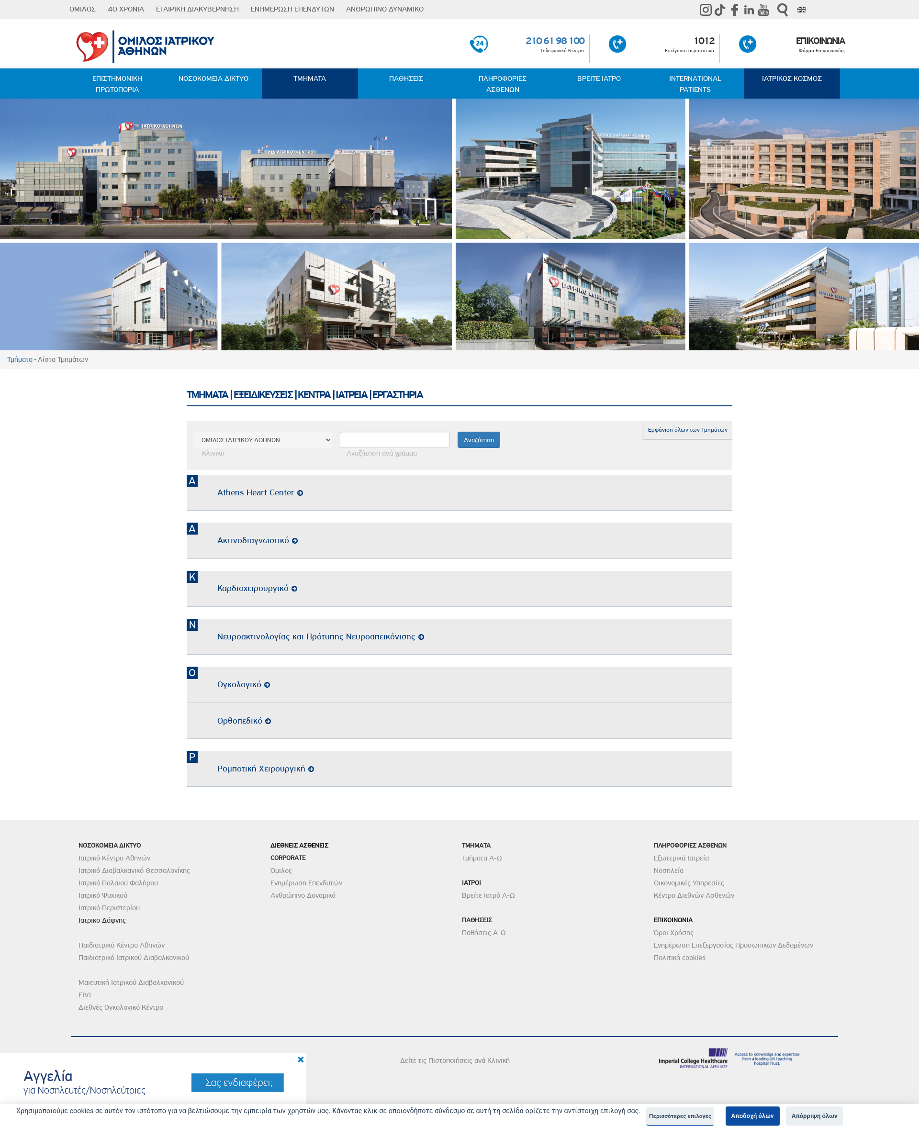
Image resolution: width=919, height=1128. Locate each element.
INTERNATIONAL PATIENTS (695, 84)
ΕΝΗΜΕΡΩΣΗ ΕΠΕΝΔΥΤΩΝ (292, 9)
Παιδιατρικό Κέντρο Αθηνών (121, 945)
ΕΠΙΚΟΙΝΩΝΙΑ (820, 40)
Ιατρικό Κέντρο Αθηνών (114, 858)
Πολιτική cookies (680, 957)
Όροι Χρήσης (674, 932)
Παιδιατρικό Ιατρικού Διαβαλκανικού (133, 957)
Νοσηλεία (669, 870)
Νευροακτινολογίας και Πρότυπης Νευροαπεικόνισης (320, 636)
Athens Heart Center (260, 492)
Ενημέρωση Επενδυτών (306, 883)
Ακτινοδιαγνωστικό (257, 540)
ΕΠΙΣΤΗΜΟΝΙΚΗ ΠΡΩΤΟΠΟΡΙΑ (117, 84)
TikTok (720, 9)
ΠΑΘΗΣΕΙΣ (406, 78)
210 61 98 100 (555, 40)
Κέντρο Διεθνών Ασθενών (694, 895)
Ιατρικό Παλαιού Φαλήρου (118, 883)
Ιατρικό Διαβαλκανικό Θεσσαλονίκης (134, 870)
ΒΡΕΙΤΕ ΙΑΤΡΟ (599, 78)
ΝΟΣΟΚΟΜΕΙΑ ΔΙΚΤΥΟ (213, 78)
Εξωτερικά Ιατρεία (681, 858)
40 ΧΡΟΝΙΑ (126, 9)
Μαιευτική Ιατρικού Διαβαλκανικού (131, 982)
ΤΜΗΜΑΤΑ (309, 78)
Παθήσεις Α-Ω (484, 932)
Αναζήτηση (783, 10)
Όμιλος (281, 870)
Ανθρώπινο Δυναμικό (303, 895)
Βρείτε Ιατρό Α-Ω (488, 895)
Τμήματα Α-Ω (482, 858)
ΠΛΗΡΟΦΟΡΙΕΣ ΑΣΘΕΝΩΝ (503, 84)
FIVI (84, 995)
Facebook (735, 9)
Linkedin (749, 9)
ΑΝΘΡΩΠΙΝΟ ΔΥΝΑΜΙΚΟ (385, 9)
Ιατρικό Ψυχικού (102, 895)
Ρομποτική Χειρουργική (265, 768)
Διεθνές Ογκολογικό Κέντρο (120, 1007)
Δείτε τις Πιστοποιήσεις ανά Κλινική (455, 1060)
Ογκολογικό (243, 684)
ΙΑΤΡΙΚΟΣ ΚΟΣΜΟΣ (792, 78)
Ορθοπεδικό (244, 720)
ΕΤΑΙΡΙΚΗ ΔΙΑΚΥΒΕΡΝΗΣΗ (197, 9)
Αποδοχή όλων (752, 1115)
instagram (706, 9)
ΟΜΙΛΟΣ (82, 9)
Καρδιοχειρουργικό (257, 588)
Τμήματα (20, 359)
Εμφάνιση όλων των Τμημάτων (688, 429)
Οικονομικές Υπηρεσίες (689, 883)
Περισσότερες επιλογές (680, 1116)
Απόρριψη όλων (815, 1115)
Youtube (763, 9)
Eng (802, 9)
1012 (703, 40)
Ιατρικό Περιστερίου (109, 908)
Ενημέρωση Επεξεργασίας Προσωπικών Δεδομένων (733, 945)
